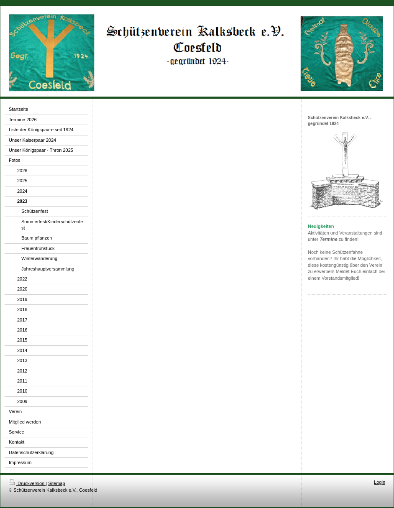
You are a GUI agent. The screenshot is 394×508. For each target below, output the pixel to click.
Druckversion (27, 483)
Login (379, 482)
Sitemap (56, 483)
